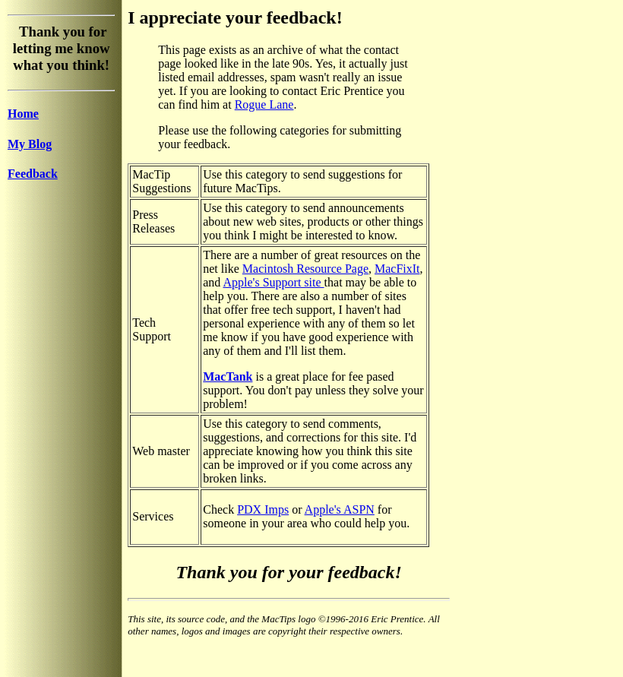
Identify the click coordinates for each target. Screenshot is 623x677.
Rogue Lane (264, 104)
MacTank (227, 376)
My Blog (30, 144)
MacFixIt (397, 268)
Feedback (33, 173)
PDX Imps (263, 509)
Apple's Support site (273, 282)
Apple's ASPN (340, 509)
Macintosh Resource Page (305, 268)
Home (23, 113)
